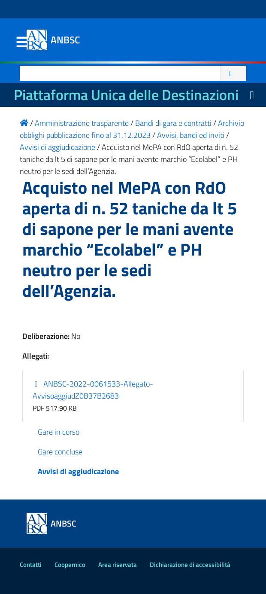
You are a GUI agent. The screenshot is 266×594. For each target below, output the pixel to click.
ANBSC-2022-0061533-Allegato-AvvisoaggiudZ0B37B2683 (93, 390)
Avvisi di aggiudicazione (78, 471)
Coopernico (69, 565)
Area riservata (117, 565)
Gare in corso (58, 432)
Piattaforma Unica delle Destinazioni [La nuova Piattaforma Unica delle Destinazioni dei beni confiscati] (126, 95)
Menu (21, 42)
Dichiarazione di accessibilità (190, 565)
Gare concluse (60, 451)
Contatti (31, 565)
